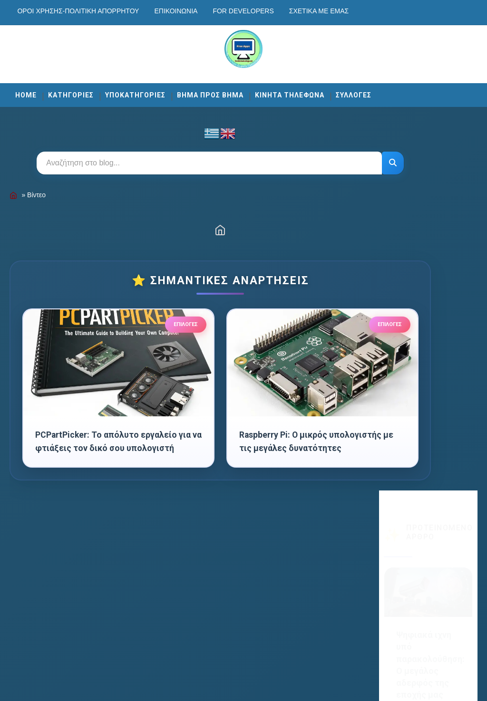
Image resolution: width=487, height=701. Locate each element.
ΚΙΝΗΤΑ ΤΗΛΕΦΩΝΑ (289, 92)
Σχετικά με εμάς (319, 11)
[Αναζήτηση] (349, 160)
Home (26, 92)
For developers (243, 11)
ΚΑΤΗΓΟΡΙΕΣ (71, 92)
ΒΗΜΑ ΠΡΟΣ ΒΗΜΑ (210, 92)
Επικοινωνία (175, 11)
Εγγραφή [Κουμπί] (428, 523)
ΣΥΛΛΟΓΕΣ (353, 92)
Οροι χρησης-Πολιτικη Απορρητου (78, 11)
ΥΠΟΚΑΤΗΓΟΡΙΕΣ (135, 92)
